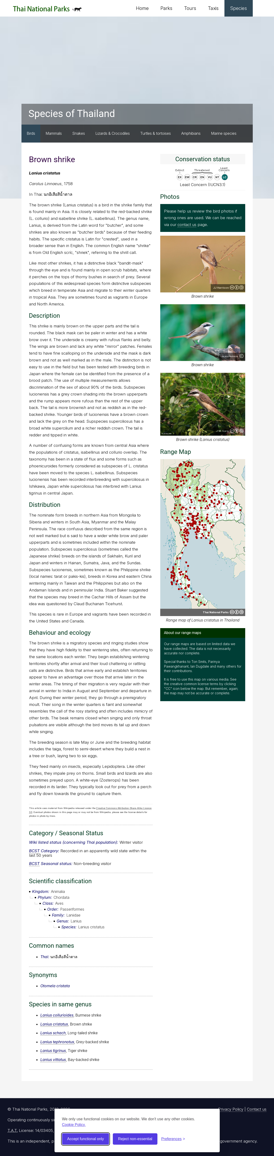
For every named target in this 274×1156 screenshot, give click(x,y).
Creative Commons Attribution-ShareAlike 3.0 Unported (237, 287)
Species (238, 8)
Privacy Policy (230, 1109)
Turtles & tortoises (155, 133)
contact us (186, 224)
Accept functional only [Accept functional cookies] (85, 1139)
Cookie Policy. (74, 1125)
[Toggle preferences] (173, 1139)
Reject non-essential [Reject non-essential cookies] (135, 1139)
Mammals (54, 133)
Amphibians (191, 133)
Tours (190, 8)
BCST (34, 850)
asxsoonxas (230, 356)
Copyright (241, 356)
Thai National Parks (47, 10)
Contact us (256, 1109)
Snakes (78, 133)
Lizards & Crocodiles (112, 133)
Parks (166, 8)
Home (142, 8)
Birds (31, 133)
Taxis (213, 8)
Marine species (223, 133)
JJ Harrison (221, 287)
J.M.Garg (222, 431)
